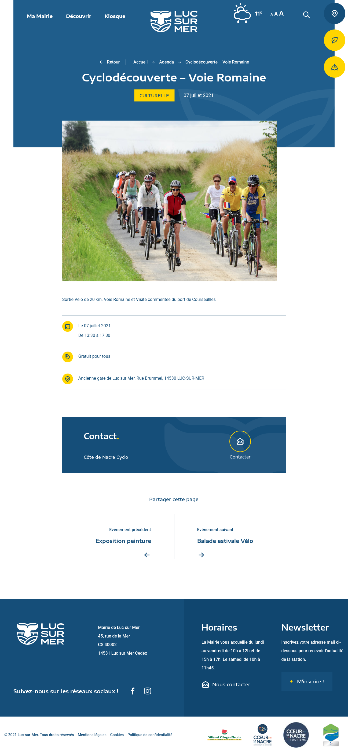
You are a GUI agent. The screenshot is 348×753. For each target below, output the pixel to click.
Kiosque (115, 16)
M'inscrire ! (310, 681)
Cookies (117, 735)
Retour (109, 62)
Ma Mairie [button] (40, 16)
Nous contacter (226, 684)
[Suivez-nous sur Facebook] (132, 691)
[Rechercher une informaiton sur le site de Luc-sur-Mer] (316, 21)
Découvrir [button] (78, 16)
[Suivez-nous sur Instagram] (147, 691)
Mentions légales (92, 735)
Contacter (240, 445)
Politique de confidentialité (149, 735)
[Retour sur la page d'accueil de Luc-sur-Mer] (174, 21)
